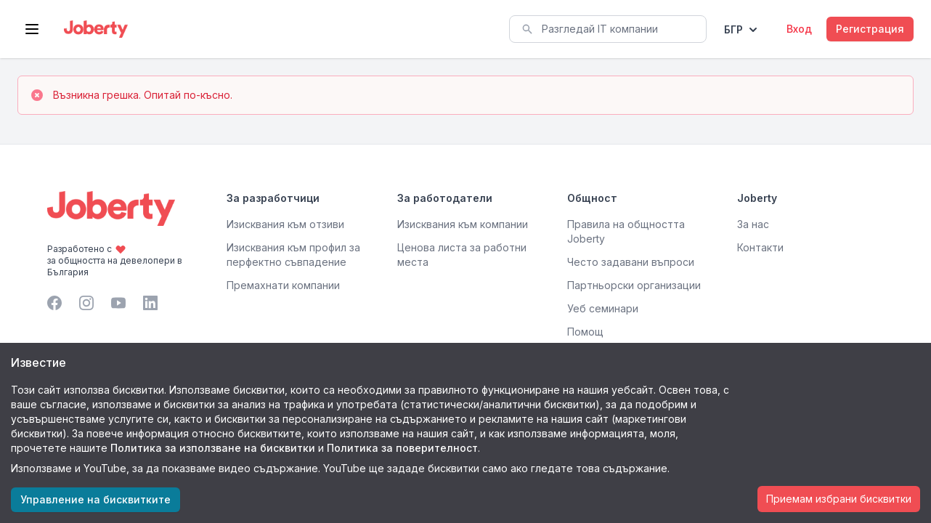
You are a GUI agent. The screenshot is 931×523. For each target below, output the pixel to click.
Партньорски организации (634, 285)
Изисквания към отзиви (285, 224)
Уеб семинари (602, 308)
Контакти (760, 247)
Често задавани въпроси (630, 262)
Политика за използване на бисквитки (212, 448)
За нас (753, 224)
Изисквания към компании (462, 224)
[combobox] (608, 29)
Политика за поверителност (402, 448)
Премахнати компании (283, 285)
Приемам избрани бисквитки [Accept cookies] (838, 498)
